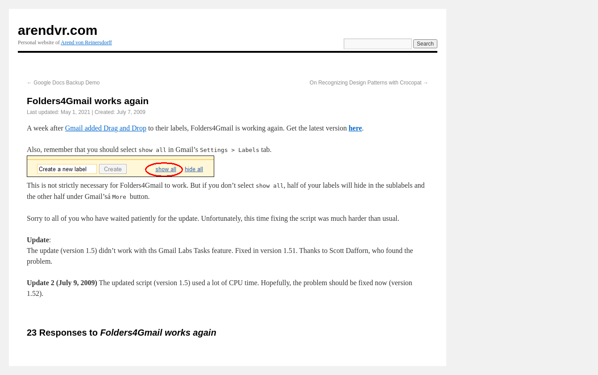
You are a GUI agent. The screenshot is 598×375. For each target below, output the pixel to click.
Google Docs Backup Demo (63, 83)
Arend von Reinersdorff (86, 42)
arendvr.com (57, 30)
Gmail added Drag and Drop (105, 128)
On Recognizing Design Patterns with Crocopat (369, 83)
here (355, 128)
